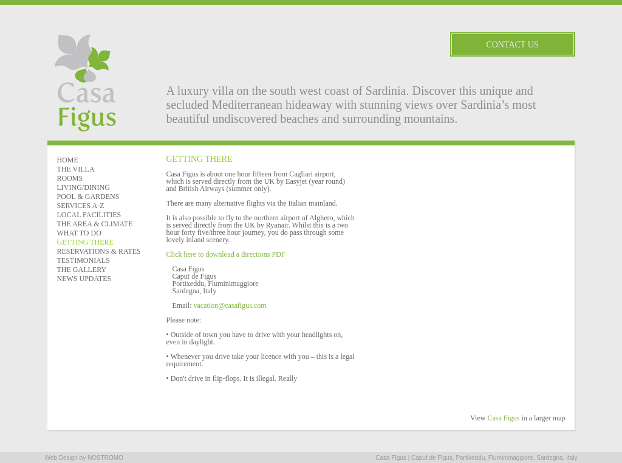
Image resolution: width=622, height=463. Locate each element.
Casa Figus (503, 418)
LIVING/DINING (83, 187)
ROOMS (70, 178)
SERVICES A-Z (80, 205)
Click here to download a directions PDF (225, 254)
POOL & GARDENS (88, 196)
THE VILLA (76, 169)
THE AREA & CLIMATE (95, 224)
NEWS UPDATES (84, 278)
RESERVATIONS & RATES (99, 251)
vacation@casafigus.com (230, 305)
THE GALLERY (82, 269)
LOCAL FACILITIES (89, 215)
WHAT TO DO (79, 233)
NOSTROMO (105, 457)
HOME (67, 160)
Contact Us (512, 44)
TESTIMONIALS (83, 260)
